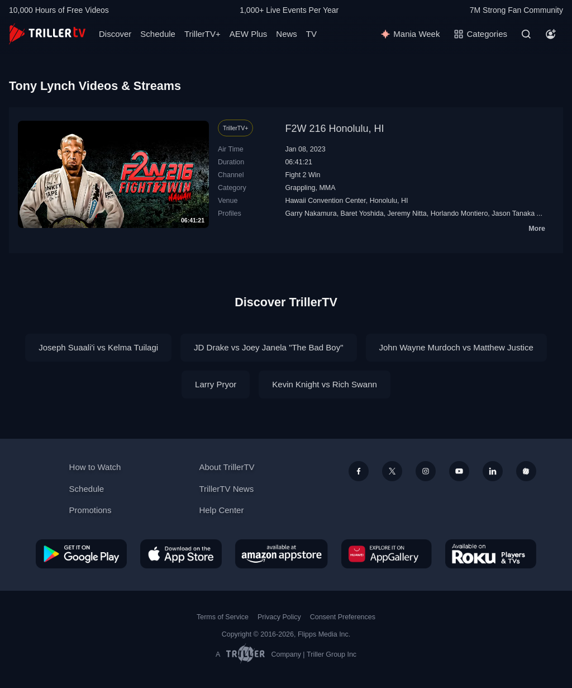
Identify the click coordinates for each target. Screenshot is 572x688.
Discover (115, 34)
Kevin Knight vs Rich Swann (324, 384)
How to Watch (95, 467)
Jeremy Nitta (407, 213)
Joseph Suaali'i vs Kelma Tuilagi (98, 347)
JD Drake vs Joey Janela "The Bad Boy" (268, 347)
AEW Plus (249, 34)
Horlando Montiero (459, 213)
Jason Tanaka (513, 213)
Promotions (90, 510)
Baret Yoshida (362, 213)
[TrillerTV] (47, 34)
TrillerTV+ (202, 34)
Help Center (221, 510)
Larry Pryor (215, 384)
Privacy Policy (279, 617)
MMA (327, 188)
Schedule (157, 34)
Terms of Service (223, 617)
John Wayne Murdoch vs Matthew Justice (456, 347)
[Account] (550, 34)
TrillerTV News (226, 489)
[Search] (526, 34)
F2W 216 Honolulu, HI (334, 128)
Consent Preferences (342, 617)
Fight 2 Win (302, 175)
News (286, 34)
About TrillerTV (226, 467)
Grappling (300, 188)
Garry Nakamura (310, 213)
